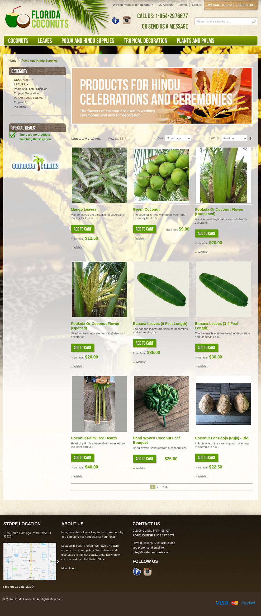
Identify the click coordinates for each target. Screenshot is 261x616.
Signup (196, 4)
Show (159, 138)
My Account (165, 4)
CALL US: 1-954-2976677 (162, 15)
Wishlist (79, 247)
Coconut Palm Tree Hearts (94, 438)
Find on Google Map (17, 586)
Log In (183, 4)
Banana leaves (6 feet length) (160, 323)
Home (12, 60)
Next (163, 486)
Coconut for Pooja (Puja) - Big (222, 438)
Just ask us (162, 542)
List (127, 138)
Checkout (246, 5)
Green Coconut (146, 209)
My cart (222, 5)
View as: (113, 138)
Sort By (214, 138)
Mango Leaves (83, 209)
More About (68, 568)
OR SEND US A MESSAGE (165, 26)
